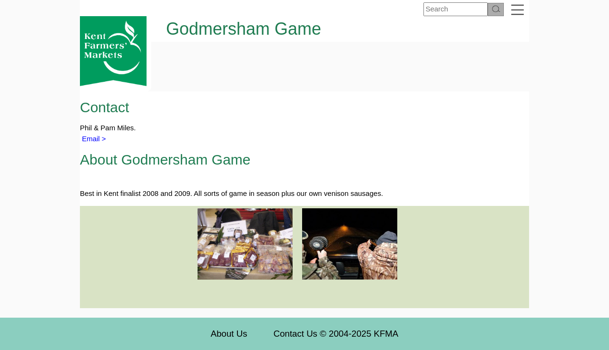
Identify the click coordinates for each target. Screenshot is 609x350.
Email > (93, 139)
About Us (229, 334)
